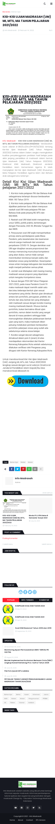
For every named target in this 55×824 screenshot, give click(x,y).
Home (12, 820)
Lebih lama (46, 544)
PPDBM (45, 698)
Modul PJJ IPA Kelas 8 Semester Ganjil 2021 (38, 516)
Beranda (6, 12)
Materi (23, 462)
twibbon (31, 703)
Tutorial (21, 703)
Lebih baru (8, 544)
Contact (29, 820)
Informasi (36, 694)
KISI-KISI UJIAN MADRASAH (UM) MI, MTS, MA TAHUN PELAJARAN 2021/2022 (14, 519)
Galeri (26, 694)
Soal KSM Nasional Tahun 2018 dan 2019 (33, 628)
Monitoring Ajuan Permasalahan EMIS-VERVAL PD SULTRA (26, 651)
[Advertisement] (27, 64)
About (20, 820)
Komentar (44, 600)
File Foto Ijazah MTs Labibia (16, 671)
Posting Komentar (10, 538)
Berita (18, 694)
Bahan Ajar (16, 12)
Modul (30, 462)
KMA (5, 698)
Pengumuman (34, 698)
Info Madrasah (9, 141)
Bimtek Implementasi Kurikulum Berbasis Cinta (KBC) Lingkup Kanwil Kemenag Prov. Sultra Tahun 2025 (28, 661)
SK (5, 703)
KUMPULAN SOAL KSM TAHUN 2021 (29, 617)
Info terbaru (27, 600)
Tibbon (12, 703)
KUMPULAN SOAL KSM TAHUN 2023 (30, 606)
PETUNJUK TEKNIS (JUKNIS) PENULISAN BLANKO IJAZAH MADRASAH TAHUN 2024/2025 (28, 680)
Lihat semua (47, 493)
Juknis (46, 694)
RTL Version (40, 820)
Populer (11, 600)
